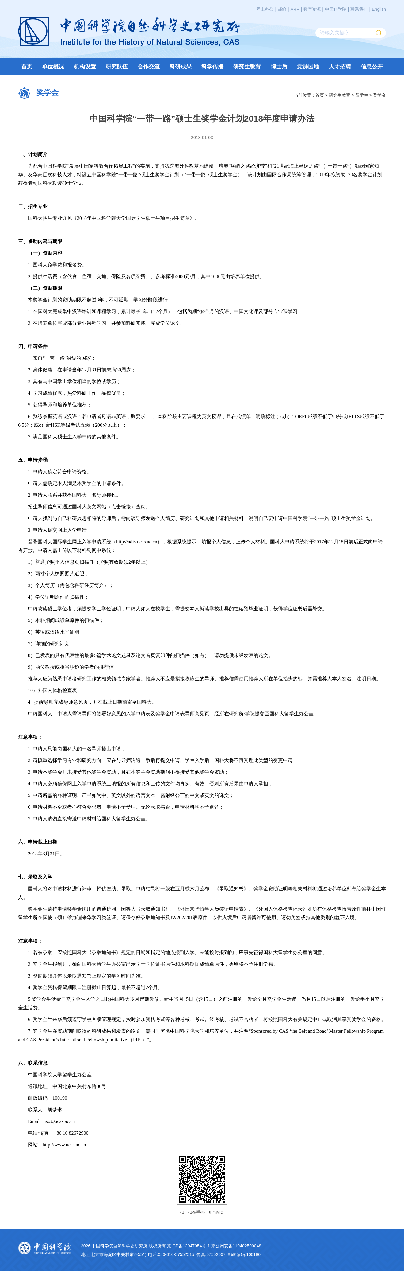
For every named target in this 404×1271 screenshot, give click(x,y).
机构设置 (85, 67)
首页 (26, 67)
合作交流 (149, 67)
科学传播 (212, 67)
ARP (295, 9)
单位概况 (53, 67)
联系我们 (359, 9)
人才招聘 (340, 67)
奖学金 (379, 94)
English (379, 9)
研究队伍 (117, 67)
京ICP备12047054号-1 (188, 1245)
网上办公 (264, 9)
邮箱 (282, 9)
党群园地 (308, 67)
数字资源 (312, 9)
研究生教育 (247, 67)
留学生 (361, 94)
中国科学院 (335, 9)
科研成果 (181, 67)
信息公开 (372, 67)
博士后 (279, 67)
